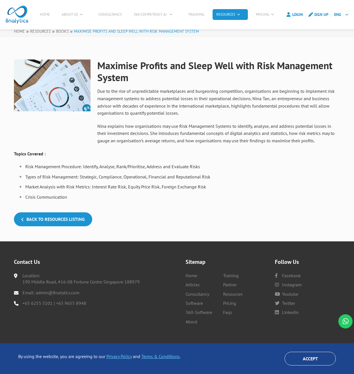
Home (46, 14)
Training (198, 14)
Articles (193, 295)
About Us (73, 14)
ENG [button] (337, 14)
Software (194, 314)
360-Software (199, 323)
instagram (288, 295)
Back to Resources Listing (53, 222)
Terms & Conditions (160, 356)
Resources (230, 14)
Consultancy (112, 14)
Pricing (265, 14)
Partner (230, 295)
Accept (310, 358)
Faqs (227, 323)
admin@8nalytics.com (57, 303)
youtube (286, 304)
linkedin (287, 323)
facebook (288, 286)
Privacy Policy (119, 356)
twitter (285, 314)
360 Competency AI (155, 14)
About (191, 332)
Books (62, 34)
